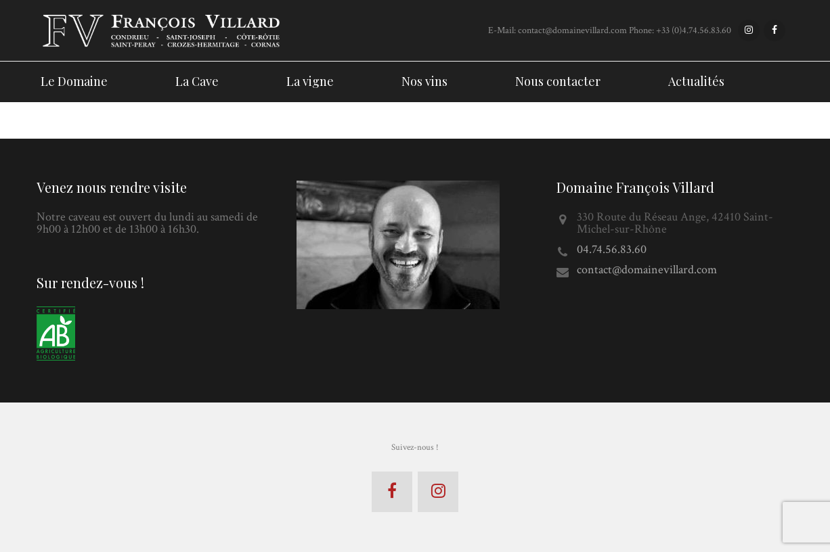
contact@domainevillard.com (647, 269)
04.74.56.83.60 (612, 249)
